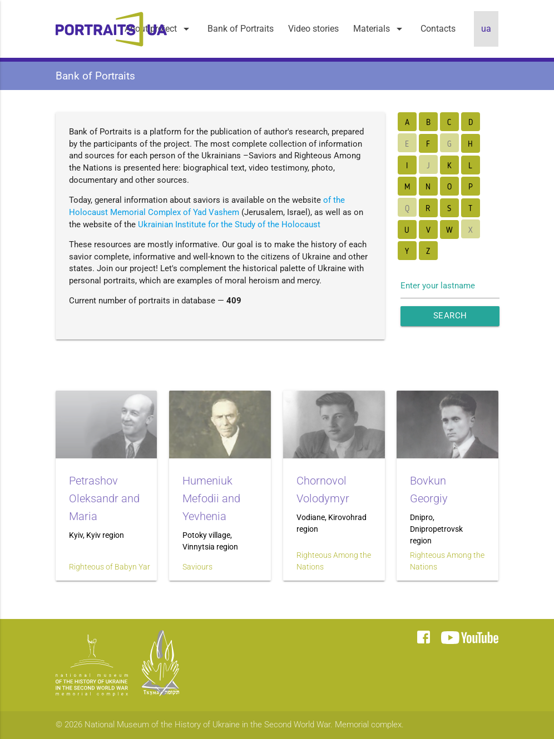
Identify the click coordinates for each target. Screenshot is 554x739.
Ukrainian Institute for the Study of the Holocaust (229, 224)
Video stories (313, 28)
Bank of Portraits (240, 28)
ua (486, 28)
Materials (379, 29)
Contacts (438, 28)
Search (450, 316)
